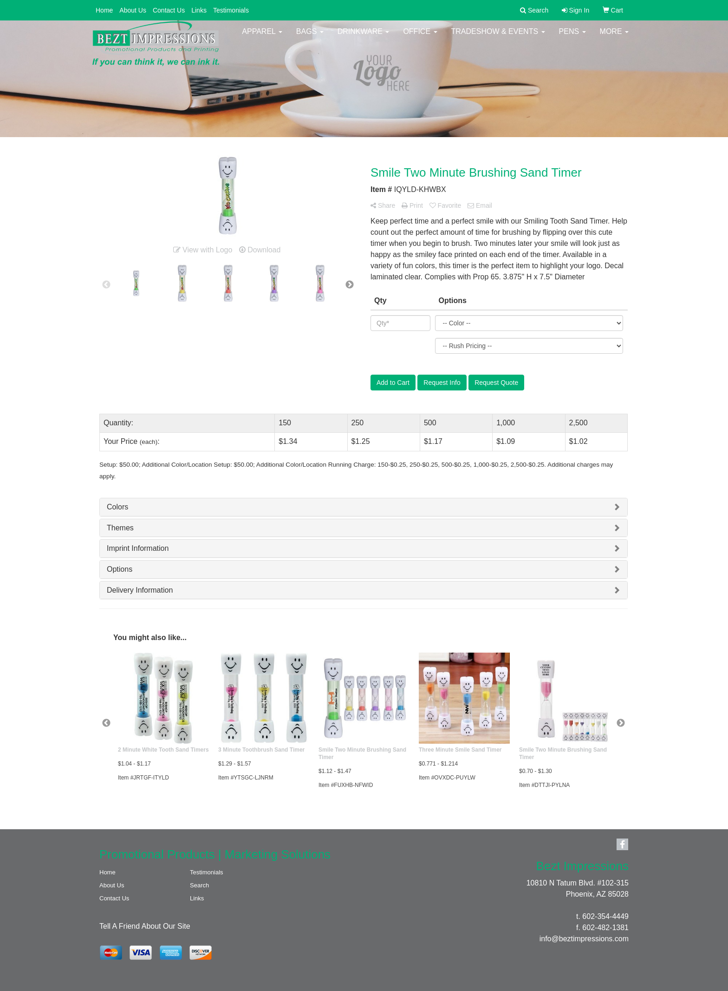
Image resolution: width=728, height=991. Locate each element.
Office (420, 37)
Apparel (262, 37)
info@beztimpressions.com (584, 939)
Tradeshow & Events (498, 37)
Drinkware (364, 37)
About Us (132, 10)
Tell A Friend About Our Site (144, 926)
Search (199, 885)
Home (104, 10)
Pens (572, 37)
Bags (310, 37)
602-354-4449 (605, 916)
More (614, 37)
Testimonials (231, 10)
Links (199, 10)
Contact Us (169, 10)
